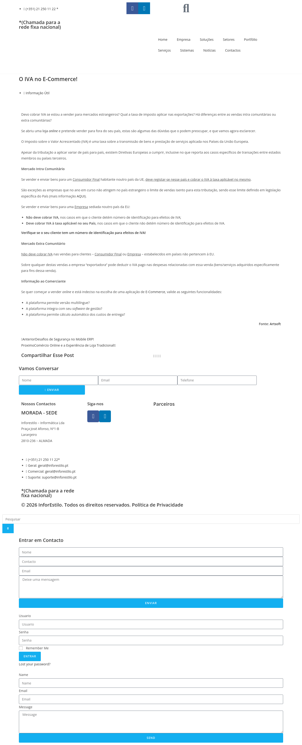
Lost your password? (34, 664)
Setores (229, 39)
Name (23, 674)
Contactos (232, 50)
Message (25, 707)
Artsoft (275, 324)
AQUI (81, 196)
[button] (154, 356)
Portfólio (250, 39)
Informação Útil (38, 93)
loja (50, 131)
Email (23, 690)
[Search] (8, 528)
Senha (24, 632)
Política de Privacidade (157, 505)
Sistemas (187, 50)
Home (163, 39)
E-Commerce (155, 292)
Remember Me (34, 648)
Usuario (25, 616)
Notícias (209, 50)
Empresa (183, 39)
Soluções (207, 39)
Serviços (164, 50)
